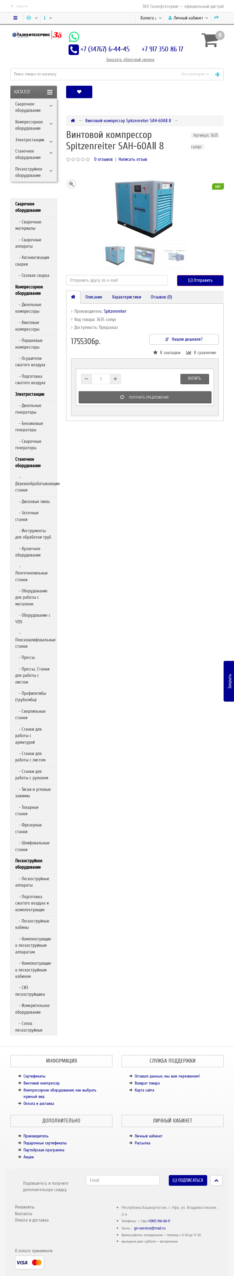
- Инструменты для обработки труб (33, 534)
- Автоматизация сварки (32, 261)
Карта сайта (144, 1090)
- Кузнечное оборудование (28, 552)
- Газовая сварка (32, 275)
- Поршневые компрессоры (29, 344)
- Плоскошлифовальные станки (35, 639)
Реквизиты (24, 1207)
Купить (194, 378)
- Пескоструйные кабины (32, 924)
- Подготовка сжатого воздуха (30, 379)
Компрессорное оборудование (29, 125)
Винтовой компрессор (41, 1083)
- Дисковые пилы (32, 501)
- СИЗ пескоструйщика (30, 991)
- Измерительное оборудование (32, 1009)
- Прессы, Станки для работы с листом (32, 675)
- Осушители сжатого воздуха (30, 361)
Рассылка (142, 1143)
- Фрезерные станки (28, 828)
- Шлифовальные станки (32, 846)
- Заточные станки (27, 516)
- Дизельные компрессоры (28, 308)
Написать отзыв (133, 159)
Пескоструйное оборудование (28, 172)
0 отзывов (103, 159)
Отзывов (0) (161, 297)
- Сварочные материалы (28, 225)
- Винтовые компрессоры (27, 326)
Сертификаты (34, 1076)
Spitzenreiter (115, 311)
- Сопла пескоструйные (29, 1027)
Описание (93, 297)
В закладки (166, 352)
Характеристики (126, 297)
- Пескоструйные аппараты (32, 882)
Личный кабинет (148, 1136)
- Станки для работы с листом (30, 757)
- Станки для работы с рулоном (31, 775)
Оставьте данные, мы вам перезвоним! (167, 1076)
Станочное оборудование (28, 154)
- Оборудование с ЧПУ (33, 618)
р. (151, 18)
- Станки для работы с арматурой (28, 735)
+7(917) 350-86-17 (158, 1221)
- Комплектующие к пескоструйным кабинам (33, 969)
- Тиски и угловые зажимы (33, 792)
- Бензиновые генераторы (29, 427)
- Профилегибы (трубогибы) (30, 696)
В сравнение (201, 352)
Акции (28, 1157)
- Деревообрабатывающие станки (36, 483)
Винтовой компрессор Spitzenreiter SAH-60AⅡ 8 (128, 120)
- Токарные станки (27, 810)
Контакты (23, 1213)
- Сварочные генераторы (28, 444)
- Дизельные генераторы (28, 409)
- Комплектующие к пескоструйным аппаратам (33, 945)
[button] (203, 92)
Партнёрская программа (43, 1150)
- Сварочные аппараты (28, 243)
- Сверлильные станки (30, 714)
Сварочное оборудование (28, 107)
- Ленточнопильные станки (31, 573)
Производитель (35, 1136)
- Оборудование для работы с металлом (31, 597)
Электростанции (29, 140)
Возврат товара (147, 1083)
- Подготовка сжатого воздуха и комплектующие (32, 903)
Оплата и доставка (38, 1103)
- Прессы (25, 657)
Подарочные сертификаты (45, 1143)
